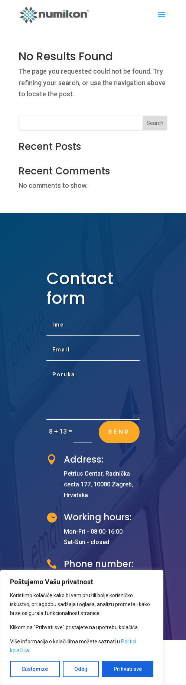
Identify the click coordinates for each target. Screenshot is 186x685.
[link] (55, 14)
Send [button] (119, 431)
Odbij (80, 669)
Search (155, 123)
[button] (161, 19)
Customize (35, 669)
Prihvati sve (128, 669)
